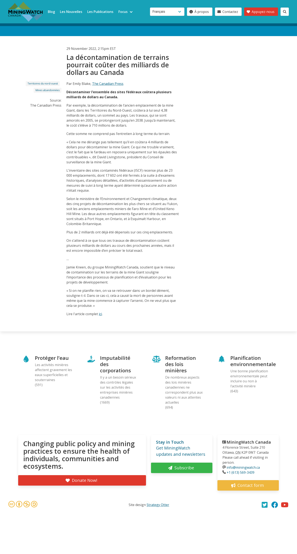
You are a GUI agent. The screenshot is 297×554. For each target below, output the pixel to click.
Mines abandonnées (48, 90)
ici (100, 314)
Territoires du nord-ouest (43, 83)
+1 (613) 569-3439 (240, 472)
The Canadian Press (107, 83)
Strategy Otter (158, 504)
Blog (51, 11)
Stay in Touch (170, 442)
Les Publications (100, 11)
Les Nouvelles (71, 11)
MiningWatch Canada (249, 442)
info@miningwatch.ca (243, 467)
